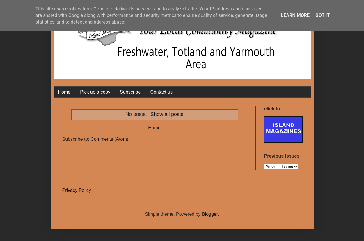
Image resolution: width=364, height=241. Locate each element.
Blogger (210, 214)
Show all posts (166, 114)
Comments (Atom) (109, 139)
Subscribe (130, 92)
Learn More (295, 15)
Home (64, 92)
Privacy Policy (76, 190)
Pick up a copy (95, 92)
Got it (322, 15)
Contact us (161, 92)
